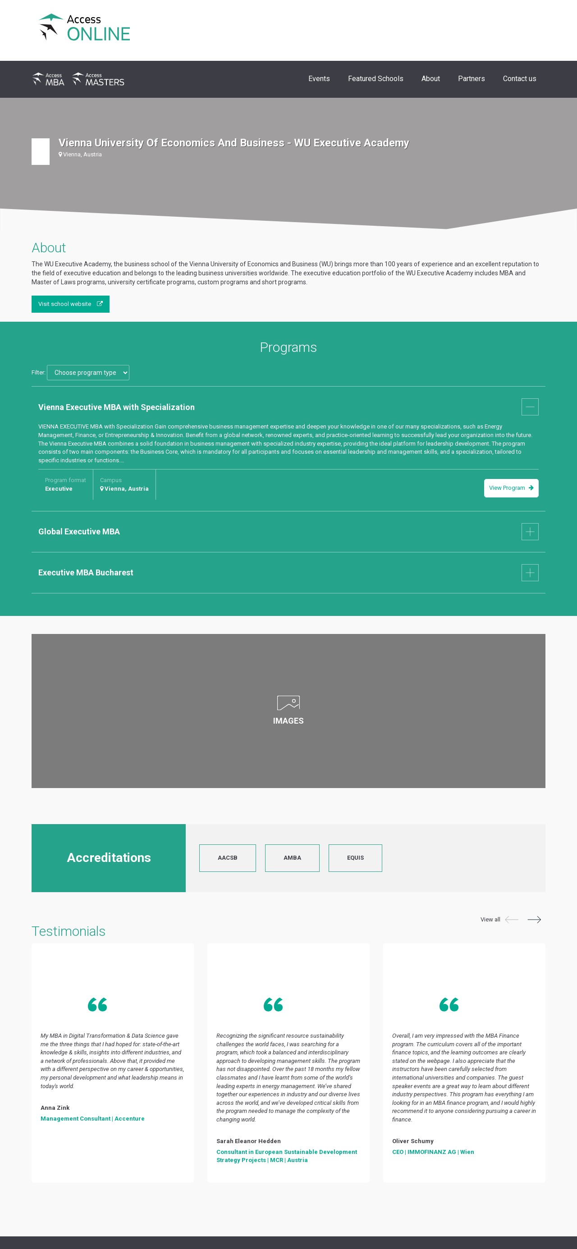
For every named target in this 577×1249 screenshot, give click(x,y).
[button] (511, 921)
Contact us (519, 78)
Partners (471, 78)
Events (319, 78)
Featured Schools (375, 78)
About (430, 78)
